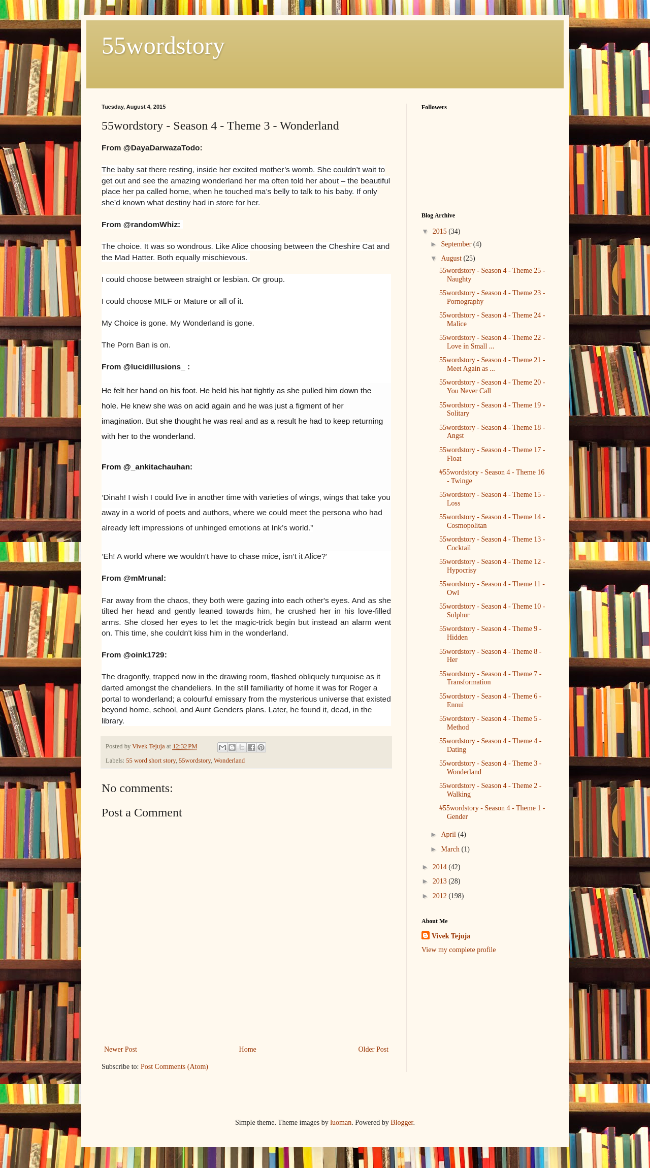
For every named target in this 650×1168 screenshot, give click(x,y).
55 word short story (150, 760)
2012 (441, 896)
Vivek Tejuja (451, 936)
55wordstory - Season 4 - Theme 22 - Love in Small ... (492, 342)
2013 (441, 881)
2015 (441, 231)
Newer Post (120, 1049)
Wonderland (229, 760)
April (449, 834)
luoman (340, 1122)
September (457, 244)
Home (247, 1049)
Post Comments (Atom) (174, 1066)
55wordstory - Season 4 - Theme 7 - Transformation (490, 678)
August (452, 258)
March (451, 849)
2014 (441, 867)
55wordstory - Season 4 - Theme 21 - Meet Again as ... (492, 364)
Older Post (374, 1049)
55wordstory (163, 45)
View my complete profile (458, 950)
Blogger (402, 1122)
